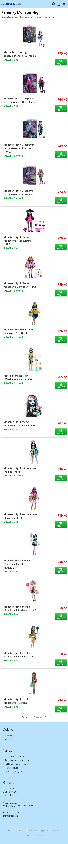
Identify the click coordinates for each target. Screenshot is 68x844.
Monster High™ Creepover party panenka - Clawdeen (19, 192)
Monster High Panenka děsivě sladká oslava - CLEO (19, 654)
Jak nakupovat (11, 767)
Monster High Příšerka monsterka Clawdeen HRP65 (20, 285)
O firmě (8, 735)
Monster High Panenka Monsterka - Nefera (17, 700)
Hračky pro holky (27, 17)
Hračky (16, 17)
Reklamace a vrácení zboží (17, 764)
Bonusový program (13, 771)
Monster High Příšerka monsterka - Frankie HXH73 (19, 423)
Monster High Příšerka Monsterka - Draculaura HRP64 (17, 240)
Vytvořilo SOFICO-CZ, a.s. (34, 835)
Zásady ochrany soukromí (17, 760)
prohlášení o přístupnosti (37, 830)
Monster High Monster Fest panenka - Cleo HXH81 (20, 331)
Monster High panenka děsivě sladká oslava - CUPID (20, 608)
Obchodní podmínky (14, 756)
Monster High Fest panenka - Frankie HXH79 (20, 469)
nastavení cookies (53, 830)
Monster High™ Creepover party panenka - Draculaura (19, 100)
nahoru (12, 830)
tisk (21, 830)
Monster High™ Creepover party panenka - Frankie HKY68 (19, 148)
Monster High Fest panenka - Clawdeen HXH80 (20, 516)
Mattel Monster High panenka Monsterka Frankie (20, 54)
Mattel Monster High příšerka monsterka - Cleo (18, 377)
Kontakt (8, 739)
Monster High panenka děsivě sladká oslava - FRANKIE (17, 564)
